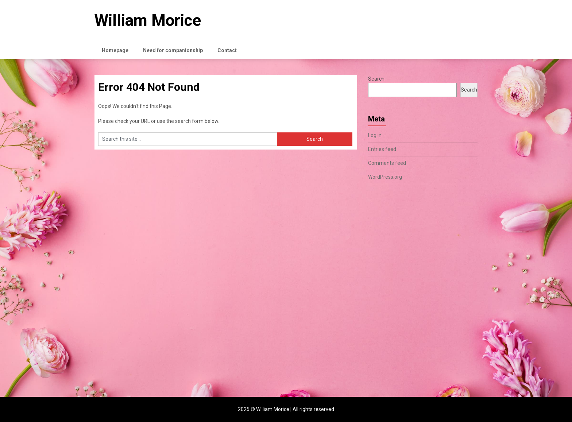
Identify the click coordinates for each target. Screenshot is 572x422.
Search (376, 79)
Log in (375, 135)
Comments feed (387, 163)
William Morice (147, 20)
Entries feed (382, 149)
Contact (227, 50)
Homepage (115, 50)
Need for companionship (173, 50)
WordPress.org (385, 177)
